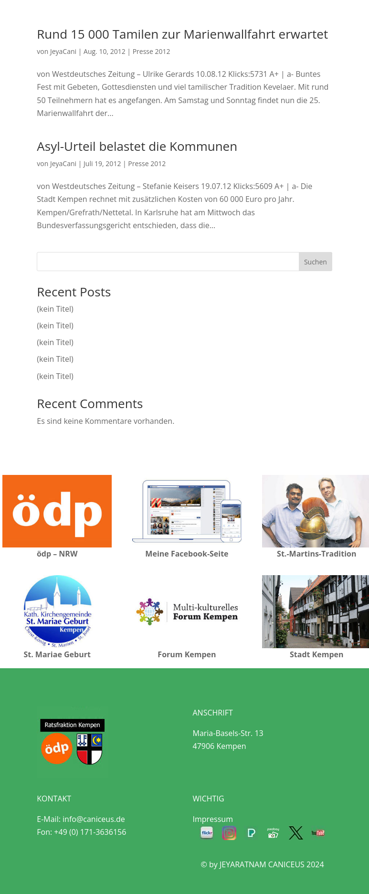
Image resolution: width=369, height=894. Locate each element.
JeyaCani (63, 51)
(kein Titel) (55, 309)
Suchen (315, 261)
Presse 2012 (151, 51)
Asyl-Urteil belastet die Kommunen (137, 146)
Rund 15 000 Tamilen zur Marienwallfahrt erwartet (182, 33)
